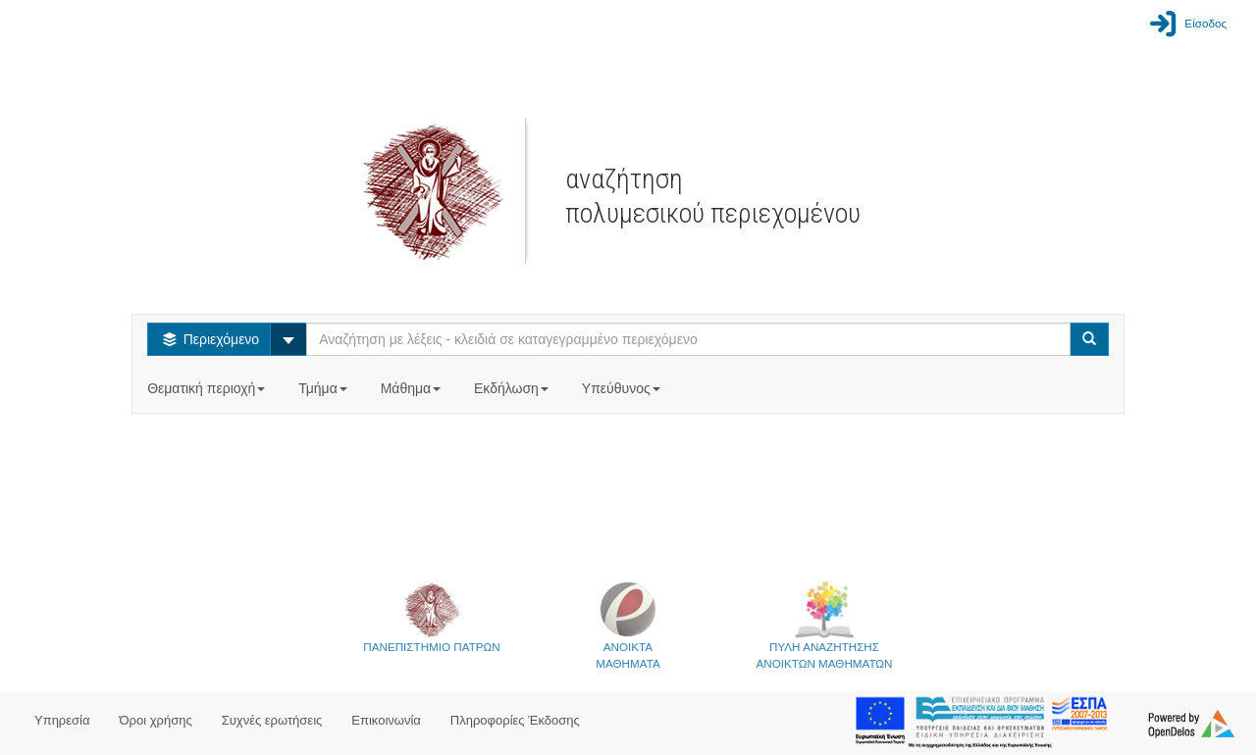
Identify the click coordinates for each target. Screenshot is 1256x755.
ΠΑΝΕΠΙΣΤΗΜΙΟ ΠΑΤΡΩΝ (431, 616)
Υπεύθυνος (623, 388)
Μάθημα (413, 388)
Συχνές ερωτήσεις (272, 720)
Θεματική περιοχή (208, 388)
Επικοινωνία (386, 720)
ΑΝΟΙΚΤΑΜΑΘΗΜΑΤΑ (627, 625)
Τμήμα (324, 388)
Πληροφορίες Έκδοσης (515, 720)
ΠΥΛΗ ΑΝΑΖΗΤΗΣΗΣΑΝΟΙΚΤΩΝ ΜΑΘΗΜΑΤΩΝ (825, 625)
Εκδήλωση (513, 388)
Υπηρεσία (62, 720)
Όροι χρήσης (156, 720)
